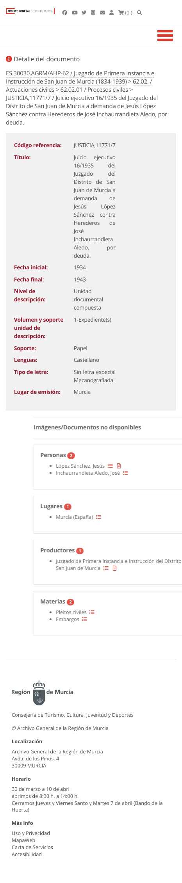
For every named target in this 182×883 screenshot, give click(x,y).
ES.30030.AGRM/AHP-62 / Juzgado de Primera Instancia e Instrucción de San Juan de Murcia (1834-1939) (80, 77)
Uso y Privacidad (31, 833)
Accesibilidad (27, 854)
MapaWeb (23, 840)
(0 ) (125, 12)
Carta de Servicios (32, 847)
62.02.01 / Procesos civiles (94, 90)
